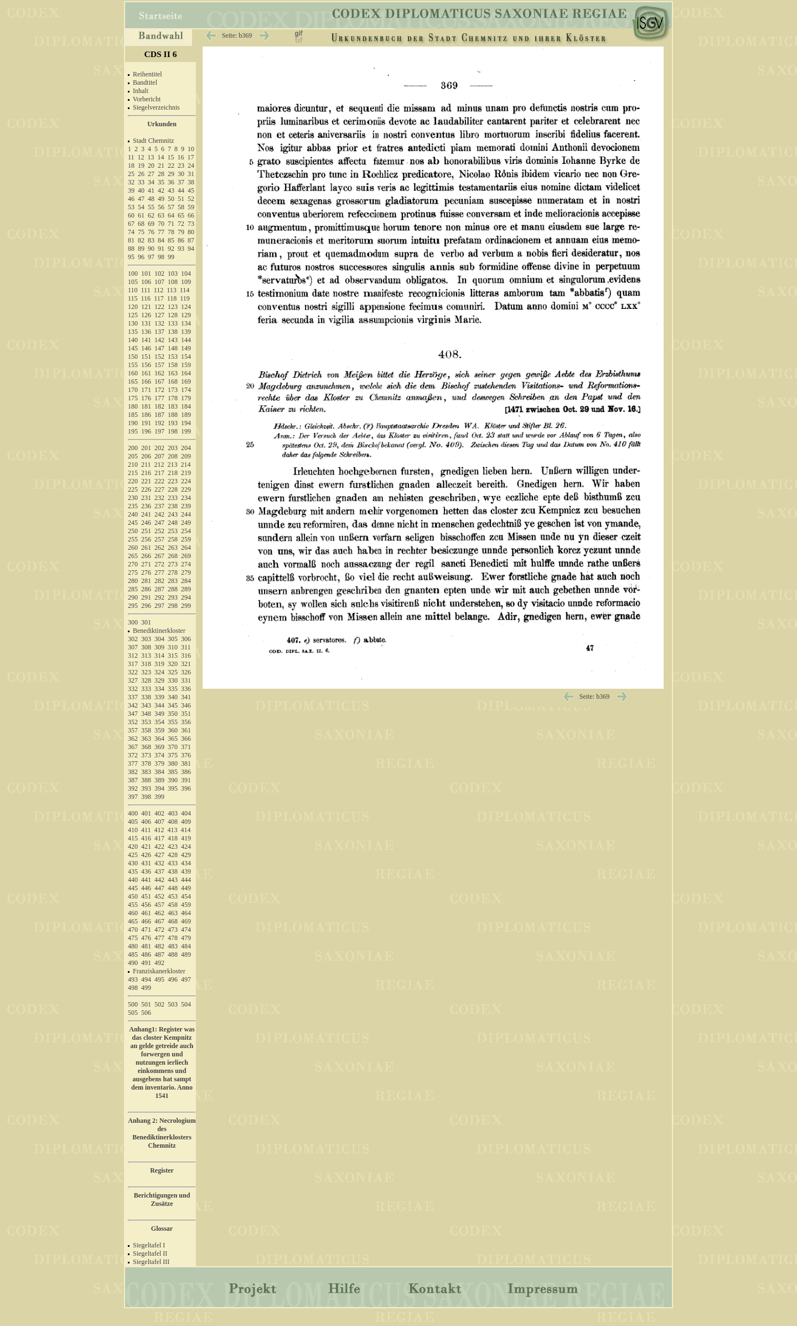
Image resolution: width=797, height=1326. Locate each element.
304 (159, 639)
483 (173, 946)
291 (146, 597)
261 (146, 547)
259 (186, 539)
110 (133, 290)
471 (146, 929)
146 (146, 348)
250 (133, 531)
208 (173, 456)
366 (186, 738)
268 (173, 556)
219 (186, 473)
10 (191, 149)
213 (173, 464)
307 (133, 647)
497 (186, 979)
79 (181, 232)
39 (131, 190)
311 (186, 647)
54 (141, 207)
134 (186, 323)
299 (186, 606)
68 (141, 224)
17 (191, 157)
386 (186, 772)
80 (191, 232)
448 (173, 888)
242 (159, 514)
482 (159, 946)
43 (171, 190)
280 (133, 581)
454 (186, 896)
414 (186, 830)
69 (151, 224)
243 (173, 514)
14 (161, 157)
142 (159, 340)
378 (146, 763)
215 (133, 473)
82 (141, 240)
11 (131, 157)
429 (186, 855)
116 (146, 298)
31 (191, 174)
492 (159, 963)
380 (173, 763)
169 (186, 381)
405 (133, 821)
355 (173, 722)
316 (186, 655)
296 (146, 606)
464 (186, 913)
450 (133, 896)
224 (186, 481)
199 (186, 431)
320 (173, 664)
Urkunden (162, 124)
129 (186, 315)
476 (146, 938)
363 (146, 738)
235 (133, 506)
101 (146, 273)
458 (173, 905)
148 (173, 348)
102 (159, 273)
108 (173, 282)
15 (171, 157)
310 (173, 647)
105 (133, 282)
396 (186, 788)
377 (133, 763)
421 (146, 846)
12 (141, 157)
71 (171, 224)
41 (151, 190)
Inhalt (140, 91)
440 (133, 880)
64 (171, 215)
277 (159, 572)
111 (146, 290)
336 (186, 689)
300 (133, 622)
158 (173, 365)
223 (173, 481)
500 (133, 1004)
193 (173, 423)
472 (159, 929)
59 (191, 207)
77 (161, 232)
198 (173, 431)
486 (146, 954)
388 (146, 780)
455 (133, 905)
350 (173, 714)
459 (186, 905)
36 (171, 182)
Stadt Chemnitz (153, 141)
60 (131, 215)
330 (173, 680)
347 (133, 714)
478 (173, 938)
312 (133, 655)
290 (133, 597)
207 (159, 456)
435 (133, 871)
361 (186, 730)
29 (171, 174)
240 (133, 514)
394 (159, 788)
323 (146, 672)
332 (133, 689)
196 (146, 431)
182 (159, 406)
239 (186, 506)
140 (133, 340)
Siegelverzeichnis (156, 107)
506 (146, 1013)
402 (159, 813)
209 (186, 456)
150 (133, 356)
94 (191, 248)
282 (159, 581)
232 (159, 498)
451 (146, 896)
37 (181, 182)
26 (141, 174)
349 (159, 714)
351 (186, 714)
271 (146, 564)
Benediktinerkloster (159, 630)
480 (133, 946)
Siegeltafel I (149, 1245)
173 (173, 390)
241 (146, 514)
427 (159, 855)
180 (133, 406)
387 (133, 780)
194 (186, 423)
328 (146, 680)
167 (159, 381)
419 (186, 838)
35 (161, 182)
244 (186, 514)
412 (159, 830)
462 (159, 913)
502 (159, 1004)
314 (159, 655)
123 (173, 307)
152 (159, 356)
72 (181, 224)
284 (186, 581)
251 (146, 531)
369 (159, 747)
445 (133, 888)
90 (151, 248)
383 (146, 772)
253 (173, 531)
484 (186, 946)
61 (141, 215)
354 (159, 722)
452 (159, 896)
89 (141, 248)
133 (173, 323)
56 (161, 207)
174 (186, 390)
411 (146, 830)
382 (133, 772)
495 (159, 979)
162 (159, 373)
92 (171, 248)
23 (181, 165)
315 (173, 655)
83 (151, 240)
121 (146, 307)
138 (173, 332)
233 (173, 498)
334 (159, 689)
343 (146, 705)
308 (146, 647)
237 (159, 506)
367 (133, 747)
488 (173, 954)
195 (133, 431)
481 (146, 946)
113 (172, 290)
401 (146, 813)
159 (186, 365)
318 (146, 664)
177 (159, 398)
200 (133, 448)
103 (173, 273)
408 (173, 821)
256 (146, 539)
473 (173, 929)
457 (159, 905)
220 (133, 481)
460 (133, 913)
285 (133, 589)
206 (146, 456)
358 (146, 730)
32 (131, 182)
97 (151, 257)
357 (133, 730)
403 (173, 813)
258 (173, 539)
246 (146, 523)
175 (133, 398)
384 (159, 772)
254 (186, 531)
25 (131, 174)
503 (173, 1004)
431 (146, 863)
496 (173, 979)
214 (186, 464)
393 (146, 788)
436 (146, 871)
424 (186, 846)
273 (173, 564)
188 (173, 415)
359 (159, 730)
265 (133, 556)
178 (173, 398)
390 (173, 780)
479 (186, 938)
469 (186, 921)
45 (191, 190)
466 (146, 921)
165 (133, 381)
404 (186, 813)
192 (159, 423)
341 (186, 697)
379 (159, 763)
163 (173, 373)
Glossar (162, 1228)
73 (191, 224)
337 (133, 697)
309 (159, 647)
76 (151, 232)
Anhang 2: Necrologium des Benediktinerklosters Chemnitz (161, 1133)
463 (173, 913)
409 (186, 821)
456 (146, 905)
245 (133, 523)
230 (133, 498)
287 (159, 589)
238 (173, 506)
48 (151, 199)
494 (146, 979)
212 (159, 464)
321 (186, 664)
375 (173, 755)
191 (146, 423)
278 (173, 572)
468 (173, 921)
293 (173, 597)
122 (159, 307)
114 (185, 290)
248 (173, 523)
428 (173, 855)
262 (159, 547)
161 (146, 373)
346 (186, 705)
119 (185, 298)
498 (133, 988)
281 (146, 581)
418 (173, 838)
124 (186, 307)
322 (133, 672)
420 (133, 846)
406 (146, 821)
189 (186, 415)
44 (181, 190)
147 (159, 348)
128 (173, 315)
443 (173, 880)
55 (151, 207)
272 (159, 564)
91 (161, 248)
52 (191, 199)
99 (171, 257)
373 (146, 755)
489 (186, 954)
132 (159, 323)
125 (133, 315)
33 (141, 182)
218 (173, 473)
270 (133, 564)
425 (133, 855)
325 (173, 672)
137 (159, 332)
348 (146, 714)
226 (146, 489)
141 (146, 340)
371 (186, 747)
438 (173, 871)
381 (186, 763)
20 (151, 165)
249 (186, 523)
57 (171, 207)
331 (186, 680)
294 (186, 597)
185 (133, 415)
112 (159, 290)
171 (146, 390)
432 (159, 863)
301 (146, 622)
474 (186, 929)
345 (173, 705)
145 (133, 348)
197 (159, 431)
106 (146, 282)
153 (173, 356)
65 (181, 215)
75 (141, 232)
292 (159, 597)
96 (141, 257)
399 (159, 797)
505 (133, 1013)
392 (133, 788)
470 (133, 929)
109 (186, 282)
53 (131, 207)
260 (133, 547)
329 (159, 680)
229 (186, 489)
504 (186, 1004)
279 (186, 572)
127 (159, 315)
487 (159, 954)
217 (159, 473)
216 (146, 473)
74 (131, 232)
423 (173, 846)
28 (161, 174)
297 (159, 606)
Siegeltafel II (150, 1253)
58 (181, 207)
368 (146, 747)
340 (173, 697)
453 (173, 896)
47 (141, 199)
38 (191, 182)
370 (173, 747)
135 (133, 332)
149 (186, 348)
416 (146, 838)
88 (131, 248)
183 (173, 406)
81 (131, 240)
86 (181, 240)
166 (146, 381)
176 (146, 398)
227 (159, 489)
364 (159, 738)
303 (146, 639)
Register (162, 1170)
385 (173, 772)
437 (159, 871)
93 (181, 248)
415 (133, 838)
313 (146, 655)
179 (186, 398)
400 (133, 813)
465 (133, 921)
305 (173, 639)
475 (133, 938)
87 (191, 240)
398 (146, 797)
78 (171, 232)
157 (159, 365)
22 (171, 165)
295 (133, 606)
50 (171, 199)
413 (173, 830)
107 (159, 282)
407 (159, 821)
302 (133, 639)
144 (186, 340)
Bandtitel (145, 82)
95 (131, 257)
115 (133, 298)
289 (186, 589)
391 (186, 780)
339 (159, 697)
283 (173, 581)
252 (159, 531)
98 (161, 257)
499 (146, 988)
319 (159, 664)
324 (159, 672)
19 (141, 165)
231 (146, 498)
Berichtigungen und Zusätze (162, 1199)
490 (133, 963)
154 (186, 356)
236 (146, 506)
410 (133, 830)
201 (146, 448)
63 (161, 215)
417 (159, 838)
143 (173, 340)
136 (146, 332)
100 (133, 273)
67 (131, 224)
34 (151, 182)
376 (186, 755)
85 (171, 240)
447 (159, 888)
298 (173, 606)
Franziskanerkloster (159, 971)
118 (172, 298)
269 (186, 556)
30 (181, 174)
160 (133, 373)
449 (186, 888)
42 (161, 190)
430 (133, 863)
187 (159, 415)
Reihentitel (147, 74)
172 (159, 390)
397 (133, 797)
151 (146, 356)
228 (173, 489)
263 (173, 547)
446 (146, 888)
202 (159, 448)
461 (146, 913)
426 (146, 855)
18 (131, 165)
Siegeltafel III (151, 1262)
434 (186, 863)
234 (186, 498)
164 (186, 373)
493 (133, 979)
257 (159, 539)
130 (133, 323)
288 (173, 589)
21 (161, 165)
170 (133, 390)
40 (141, 190)
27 (151, 174)
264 (186, 547)
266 (146, 556)
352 (133, 722)
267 (159, 556)
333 (146, 689)
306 (186, 639)
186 (146, 415)
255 (133, 539)
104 (186, 273)
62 (151, 215)
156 (146, 365)
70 (161, 224)
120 (133, 307)
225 (133, 489)
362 (133, 738)
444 (186, 880)
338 (146, 697)
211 (146, 464)
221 (146, 481)
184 (186, 406)
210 (133, 464)
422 (159, 846)
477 (159, 938)
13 (151, 157)
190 (133, 423)
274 (186, 564)
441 (146, 880)
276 (146, 572)
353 (146, 722)
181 (146, 406)
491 (146, 963)
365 (173, 738)
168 (173, 381)
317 (133, 664)
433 (173, 863)
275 (133, 572)
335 (173, 689)
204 (186, 448)
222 (159, 481)
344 (159, 705)
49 (161, 199)
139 (186, 332)
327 (133, 680)
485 (133, 954)
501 (146, 1004)
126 (146, 315)
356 (186, 722)
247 (159, 523)
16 (181, 157)
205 (133, 456)
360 (173, 730)
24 (191, 165)
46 (131, 199)
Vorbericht (147, 99)
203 (173, 448)
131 (146, 323)
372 (133, 755)
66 (191, 215)
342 (133, 705)
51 (181, 199)
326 (186, 672)
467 (159, 921)
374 (159, 755)
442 (159, 880)
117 (159, 298)
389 (159, 780)
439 (186, 871)
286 (146, 589)
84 (161, 240)
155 (133, 365)
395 (173, 788)
